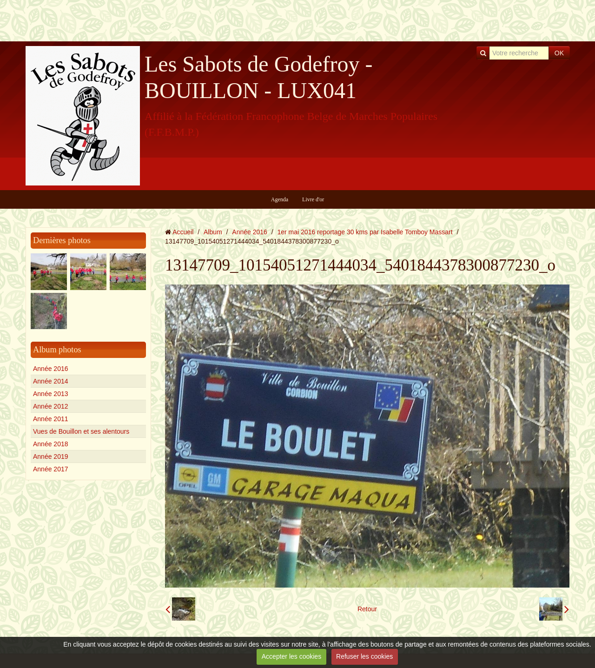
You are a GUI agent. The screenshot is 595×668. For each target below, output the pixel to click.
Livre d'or (313, 199)
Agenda (279, 199)
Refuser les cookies (364, 656)
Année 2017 (50, 469)
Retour (367, 609)
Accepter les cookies (291, 656)
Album (213, 232)
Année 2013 (50, 393)
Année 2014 (50, 381)
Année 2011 (50, 419)
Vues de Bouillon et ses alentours (81, 431)
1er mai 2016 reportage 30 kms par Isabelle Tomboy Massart (365, 232)
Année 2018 (50, 444)
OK (559, 53)
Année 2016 (50, 368)
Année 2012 (50, 406)
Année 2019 (50, 456)
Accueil (182, 232)
